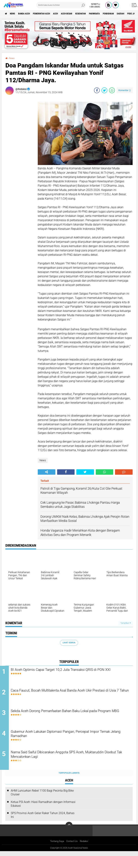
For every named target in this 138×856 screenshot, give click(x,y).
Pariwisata (115, 13)
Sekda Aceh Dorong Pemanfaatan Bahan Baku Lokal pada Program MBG (67, 716)
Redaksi (85, 845)
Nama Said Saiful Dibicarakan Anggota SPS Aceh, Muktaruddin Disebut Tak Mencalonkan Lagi (71, 759)
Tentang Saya (56, 845)
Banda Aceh (29, 13)
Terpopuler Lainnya (69, 777)
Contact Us (72, 845)
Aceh (67, 13)
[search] (61, 5)
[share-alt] (46, 472)
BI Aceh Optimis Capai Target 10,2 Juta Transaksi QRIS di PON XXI (71, 672)
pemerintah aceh (50, 13)
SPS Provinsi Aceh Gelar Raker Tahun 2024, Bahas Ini (42, 819)
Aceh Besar (81, 13)
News (15, 13)
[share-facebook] (97, 90)
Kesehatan (98, 13)
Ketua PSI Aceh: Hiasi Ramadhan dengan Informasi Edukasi (43, 808)
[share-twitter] (104, 90)
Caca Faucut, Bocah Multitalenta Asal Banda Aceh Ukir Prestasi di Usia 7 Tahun (72, 694)
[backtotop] (69, 830)
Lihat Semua (69, 642)
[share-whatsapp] (112, 90)
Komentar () (124, 90)
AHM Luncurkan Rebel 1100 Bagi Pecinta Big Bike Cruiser (42, 797)
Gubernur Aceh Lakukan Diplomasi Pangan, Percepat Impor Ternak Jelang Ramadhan (68, 738)
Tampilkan (125, 623)
